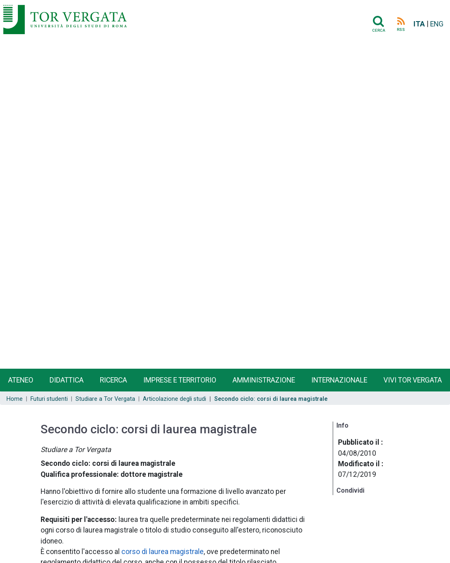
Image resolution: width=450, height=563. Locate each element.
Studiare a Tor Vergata (105, 399)
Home (14, 399)
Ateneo (20, 380)
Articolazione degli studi (174, 399)
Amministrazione (264, 380)
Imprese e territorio (179, 380)
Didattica (67, 380)
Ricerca (113, 380)
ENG (437, 24)
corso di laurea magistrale (162, 552)
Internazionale (339, 380)
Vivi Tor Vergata (412, 380)
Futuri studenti (49, 399)
